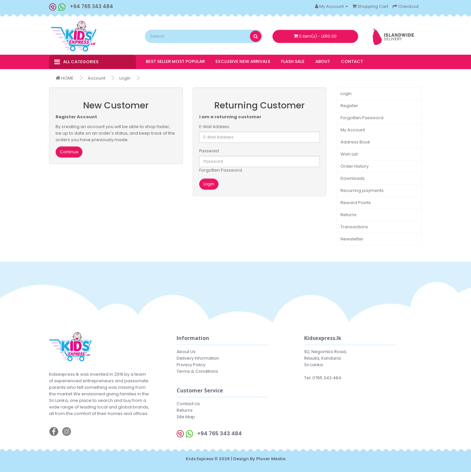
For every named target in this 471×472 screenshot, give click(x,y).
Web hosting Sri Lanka (235, 465)
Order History (354, 166)
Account (96, 78)
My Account (352, 130)
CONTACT (352, 61)
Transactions (354, 227)
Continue (69, 152)
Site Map (186, 417)
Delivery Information (198, 358)
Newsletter (351, 239)
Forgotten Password (220, 170)
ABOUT (322, 61)
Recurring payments (362, 190)
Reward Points (355, 202)
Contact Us (188, 404)
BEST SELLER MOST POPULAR (175, 61)
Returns (348, 215)
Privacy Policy (191, 365)
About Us (186, 352)
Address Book (355, 142)
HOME (65, 78)
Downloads (352, 178)
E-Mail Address (214, 126)
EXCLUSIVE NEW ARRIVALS (243, 61)
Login (125, 78)
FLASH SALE (293, 61)
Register (349, 106)
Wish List (349, 154)
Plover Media (271, 459)
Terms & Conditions (197, 371)
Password (209, 151)
